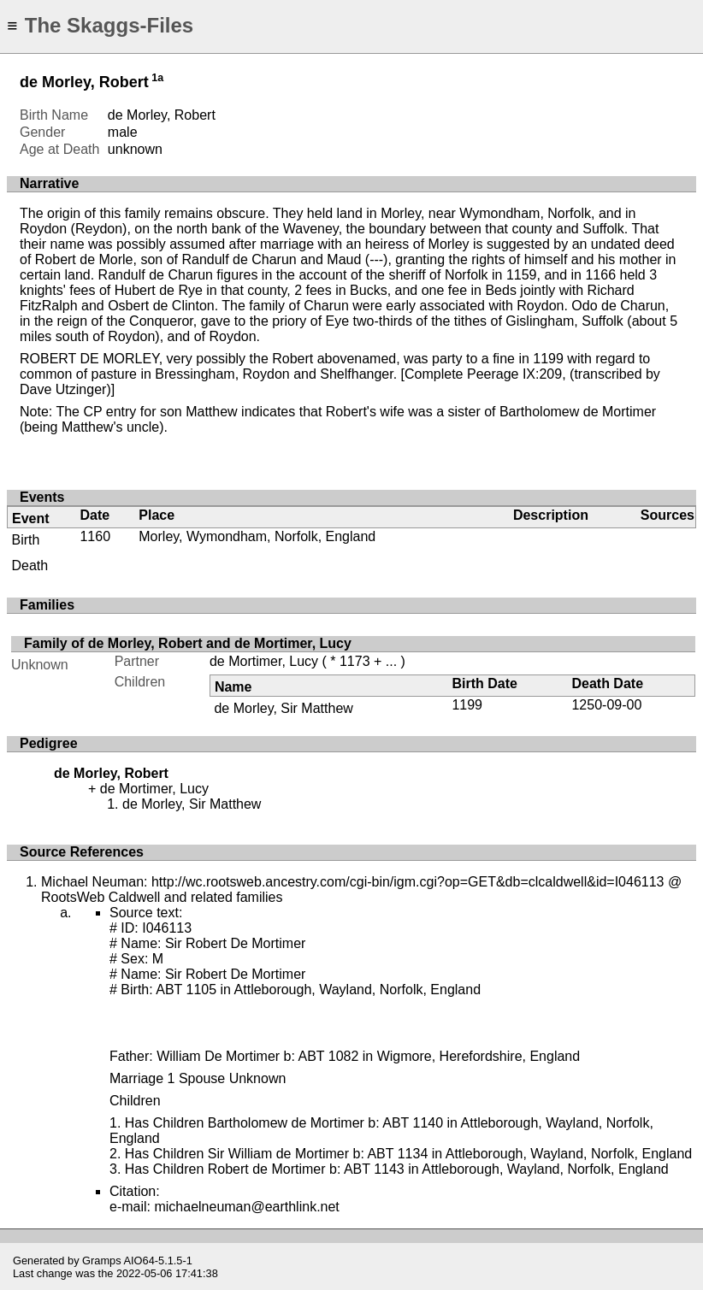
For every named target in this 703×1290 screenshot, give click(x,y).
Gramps (101, 1260)
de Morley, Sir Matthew (283, 708)
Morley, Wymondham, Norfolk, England (257, 536)
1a (157, 78)
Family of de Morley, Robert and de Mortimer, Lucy (188, 643)
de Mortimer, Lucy (264, 661)
